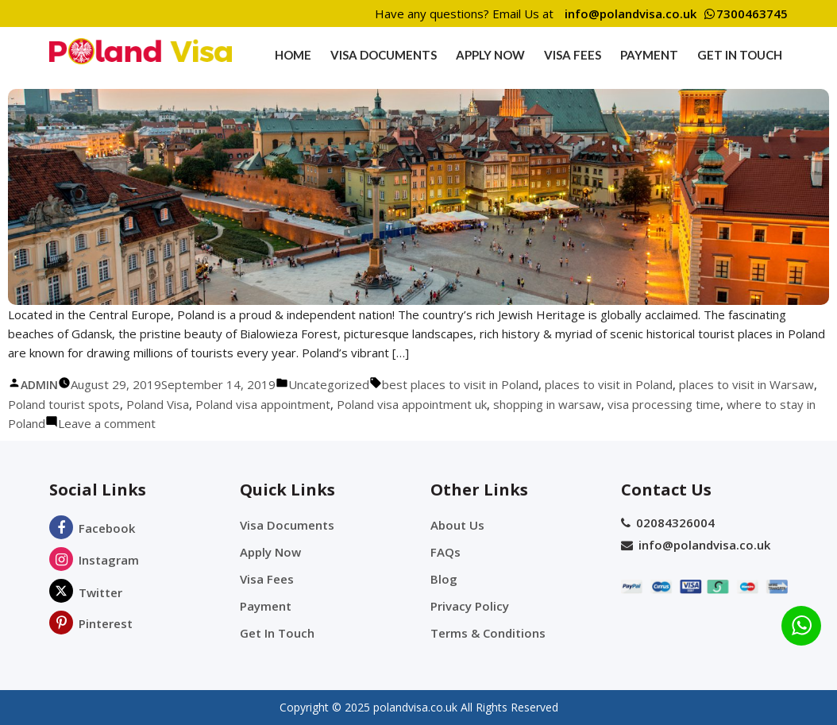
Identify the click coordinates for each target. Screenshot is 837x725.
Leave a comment (107, 423)
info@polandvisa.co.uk (630, 13)
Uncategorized (328, 384)
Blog (443, 579)
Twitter (85, 592)
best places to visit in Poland (460, 384)
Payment (649, 55)
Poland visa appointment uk (412, 404)
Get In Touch (739, 55)
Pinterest (91, 623)
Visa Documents (383, 55)
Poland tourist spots (64, 404)
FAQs (445, 552)
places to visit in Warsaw (746, 384)
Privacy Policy (469, 606)
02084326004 (668, 522)
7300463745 (746, 13)
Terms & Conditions (488, 633)
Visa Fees (572, 55)
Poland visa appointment (262, 404)
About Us (457, 525)
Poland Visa (157, 404)
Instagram (94, 560)
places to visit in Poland (609, 384)
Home (293, 55)
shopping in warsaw (547, 404)
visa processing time (664, 404)
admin (39, 384)
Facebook (92, 528)
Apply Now (490, 55)
